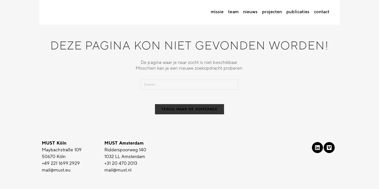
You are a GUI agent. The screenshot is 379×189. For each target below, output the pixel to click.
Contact (321, 11)
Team (233, 11)
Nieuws (250, 11)
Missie (217, 11)
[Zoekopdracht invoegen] (189, 85)
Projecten (272, 11)
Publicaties (297, 11)
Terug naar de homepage (189, 110)
